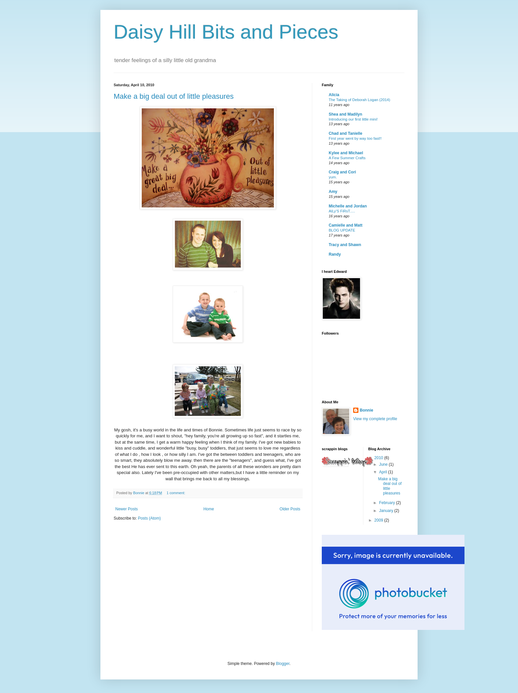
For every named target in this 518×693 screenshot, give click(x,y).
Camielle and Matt (345, 225)
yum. (333, 177)
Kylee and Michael (346, 153)
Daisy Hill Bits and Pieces (226, 32)
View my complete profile (375, 419)
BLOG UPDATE (342, 230)
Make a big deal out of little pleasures (174, 96)
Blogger (282, 663)
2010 (379, 458)
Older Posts (289, 509)
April (383, 472)
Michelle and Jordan (348, 206)
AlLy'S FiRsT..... (342, 211)
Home (209, 509)
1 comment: (176, 493)
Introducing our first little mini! (353, 119)
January (386, 510)
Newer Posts (126, 509)
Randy (335, 254)
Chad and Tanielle (345, 133)
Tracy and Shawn (345, 244)
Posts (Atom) (149, 518)
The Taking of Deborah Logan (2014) (359, 100)
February (387, 502)
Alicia (334, 94)
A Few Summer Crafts (347, 158)
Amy (333, 191)
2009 (379, 520)
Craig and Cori (342, 172)
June (383, 464)
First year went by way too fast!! (355, 138)
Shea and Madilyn (345, 114)
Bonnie (366, 410)
